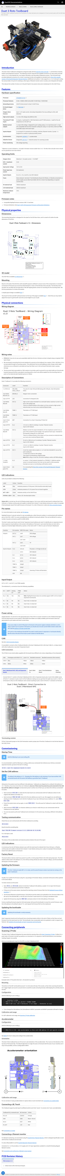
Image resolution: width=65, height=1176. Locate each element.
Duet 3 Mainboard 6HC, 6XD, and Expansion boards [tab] (14, 671)
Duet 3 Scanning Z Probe (48, 934)
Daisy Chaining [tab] (58, 671)
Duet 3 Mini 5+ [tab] (32, 671)
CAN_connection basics (55, 505)
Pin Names (25, 512)
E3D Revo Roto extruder (42, 71)
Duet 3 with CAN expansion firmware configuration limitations (33, 205)
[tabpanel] (33, 705)
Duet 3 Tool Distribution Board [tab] (45, 671)
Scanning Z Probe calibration (27, 1015)
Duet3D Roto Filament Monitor (36, 1138)
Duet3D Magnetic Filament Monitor (27, 1143)
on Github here (18, 276)
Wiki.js (58, 1174)
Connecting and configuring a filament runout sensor (17, 1151)
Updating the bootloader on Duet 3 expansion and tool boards (25, 922)
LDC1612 (24, 140)
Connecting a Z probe (9, 1130)
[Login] (62, 2)
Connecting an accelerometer (51, 1101)
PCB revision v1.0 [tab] (7, 1161)
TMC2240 (20, 107)
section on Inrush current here (22, 628)
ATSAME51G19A (20, 98)
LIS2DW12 (25, 136)
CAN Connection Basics (12, 642)
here (21, 292)
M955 (5, 1036)
